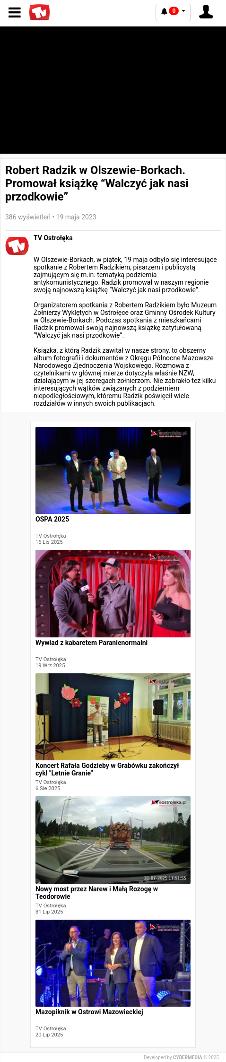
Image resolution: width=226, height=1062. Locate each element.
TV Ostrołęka (53, 238)
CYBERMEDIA (187, 1057)
